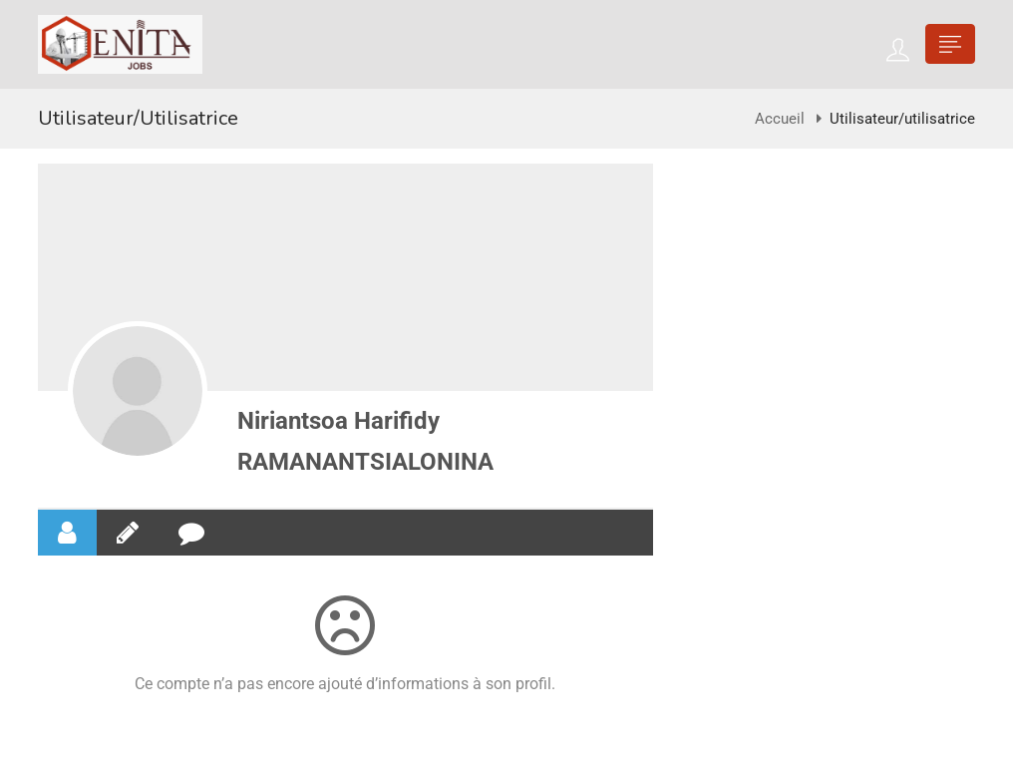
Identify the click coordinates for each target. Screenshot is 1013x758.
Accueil (780, 119)
